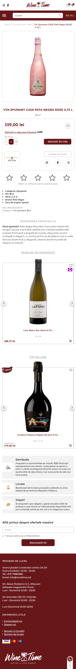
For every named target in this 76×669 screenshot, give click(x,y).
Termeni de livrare (14, 634)
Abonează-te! (38, 542)
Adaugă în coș (57, 141)
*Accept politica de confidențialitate (22, 536)
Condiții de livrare (58, 154)
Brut (30, 24)
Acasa (7, 24)
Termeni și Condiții (14, 631)
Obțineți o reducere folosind (24, 132)
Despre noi (10, 624)
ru (72, 15)
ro (67, 15)
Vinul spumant (10, 226)
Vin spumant (19, 24)
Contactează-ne (13, 621)
